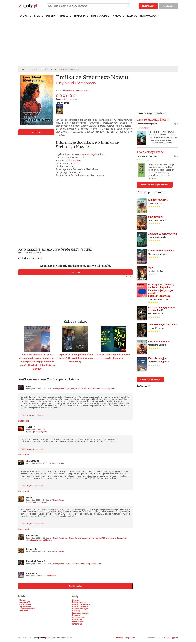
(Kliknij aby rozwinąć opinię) (32, 415)
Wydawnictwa (25, 606)
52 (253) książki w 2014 (74, 389)
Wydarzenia (77, 624)
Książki (34, 69)
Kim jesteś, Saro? (158, 199)
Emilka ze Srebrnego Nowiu (77, 91)
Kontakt (119, 638)
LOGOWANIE (168, 6)
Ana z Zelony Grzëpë (150, 152)
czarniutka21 (32, 461)
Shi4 (28, 386)
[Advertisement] (75, 222)
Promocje (76, 615)
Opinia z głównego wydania (36, 432)
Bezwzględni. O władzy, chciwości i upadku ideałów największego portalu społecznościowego (161, 290)
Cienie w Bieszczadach (161, 250)
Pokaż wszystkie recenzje (150, 379)
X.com (165, 638)
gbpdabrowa (32, 535)
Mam (113, 389)
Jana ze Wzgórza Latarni (153, 119)
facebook (149, 638)
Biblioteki (23, 611)
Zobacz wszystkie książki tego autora (154, 185)
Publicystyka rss (79, 602)
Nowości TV (77, 619)
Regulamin (130, 638)
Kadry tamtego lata (158, 341)
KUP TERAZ (36, 132)
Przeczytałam (58, 389)
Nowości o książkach (81, 604)
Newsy (22, 600)
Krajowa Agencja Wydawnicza (88, 154)
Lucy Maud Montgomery (76, 83)
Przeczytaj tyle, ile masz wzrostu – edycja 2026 (87, 538)
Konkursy (76, 611)
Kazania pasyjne (157, 358)
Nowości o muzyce (80, 609)
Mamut (29, 497)
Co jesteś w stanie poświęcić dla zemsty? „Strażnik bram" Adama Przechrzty (75, 358)
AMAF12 (30, 427)
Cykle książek (25, 604)
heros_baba (32, 549)
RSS (175, 638)
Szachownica (155, 216)
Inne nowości (77, 622)
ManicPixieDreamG (35, 561)
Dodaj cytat (75, 272)
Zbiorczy (76, 600)
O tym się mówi (78, 617)
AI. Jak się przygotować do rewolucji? (161, 309)
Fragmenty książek (80, 613)
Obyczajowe (47, 69)
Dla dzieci (87, 389)
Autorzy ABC (24, 602)
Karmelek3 (31, 573)
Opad (151, 267)
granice (24, 69)
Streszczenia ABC (27, 609)
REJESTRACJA (148, 6)
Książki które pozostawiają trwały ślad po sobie (83, 564)
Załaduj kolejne (75, 586)
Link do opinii (23, 421)
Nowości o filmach (80, 606)
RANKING (132, 16)
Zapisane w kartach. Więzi (162, 233)
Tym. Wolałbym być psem (162, 324)
